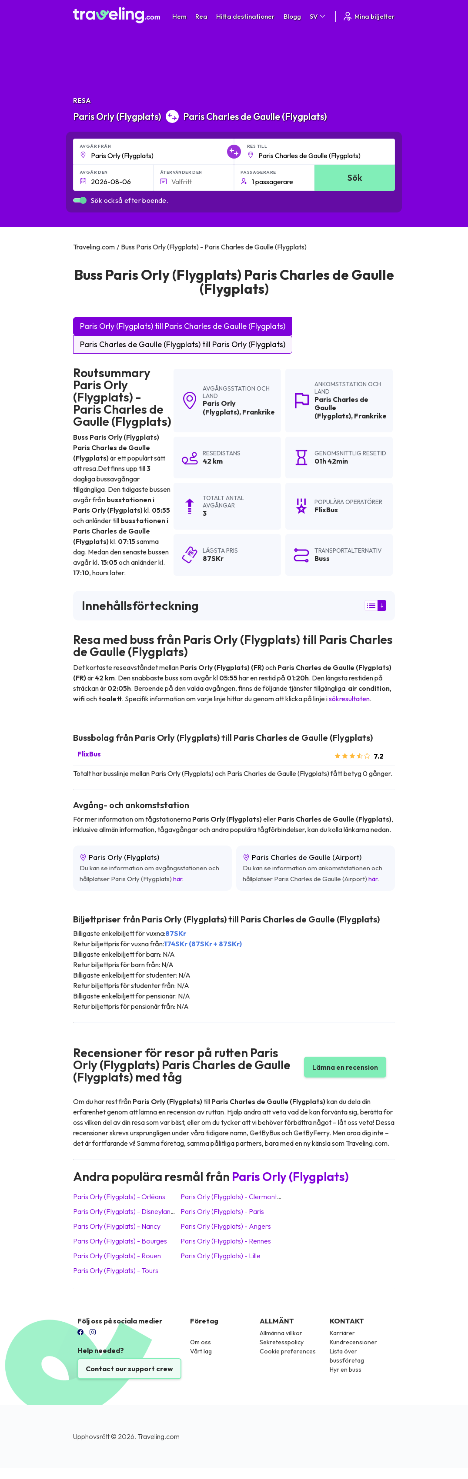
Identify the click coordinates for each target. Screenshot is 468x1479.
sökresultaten (349, 698)
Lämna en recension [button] (345, 1067)
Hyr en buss (345, 1369)
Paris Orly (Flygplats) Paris (222, 1211)
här (177, 879)
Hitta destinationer (245, 16)
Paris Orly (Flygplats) (221, 407)
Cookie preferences (288, 1351)
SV (318, 16)
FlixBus (89, 753)
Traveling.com (158, 1436)
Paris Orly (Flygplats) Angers (226, 1226)
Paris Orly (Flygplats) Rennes (226, 1241)
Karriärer (342, 1333)
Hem (179, 16)
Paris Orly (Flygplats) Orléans (119, 1196)
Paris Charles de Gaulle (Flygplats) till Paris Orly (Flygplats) (182, 344)
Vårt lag (201, 1351)
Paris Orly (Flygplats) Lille (221, 1255)
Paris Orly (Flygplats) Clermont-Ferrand (242, 1196)
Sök (355, 177)
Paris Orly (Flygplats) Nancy (116, 1226)
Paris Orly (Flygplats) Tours (115, 1270)
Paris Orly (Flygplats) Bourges (120, 1241)
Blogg (292, 16)
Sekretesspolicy (282, 1342)
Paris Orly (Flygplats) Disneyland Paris (132, 1211)
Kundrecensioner (353, 1342)
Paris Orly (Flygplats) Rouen (117, 1255)
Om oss (200, 1342)
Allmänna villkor (281, 1333)
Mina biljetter (368, 16)
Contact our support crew (129, 1368)
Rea (201, 16)
